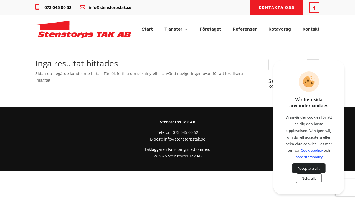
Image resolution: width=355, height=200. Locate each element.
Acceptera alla (309, 168)
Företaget (210, 29)
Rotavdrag (279, 29)
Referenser (245, 29)
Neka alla (308, 178)
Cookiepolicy (312, 150)
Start (147, 29)
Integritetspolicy (308, 156)
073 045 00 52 (58, 7)
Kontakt (311, 29)
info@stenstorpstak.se (110, 7)
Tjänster (173, 29)
